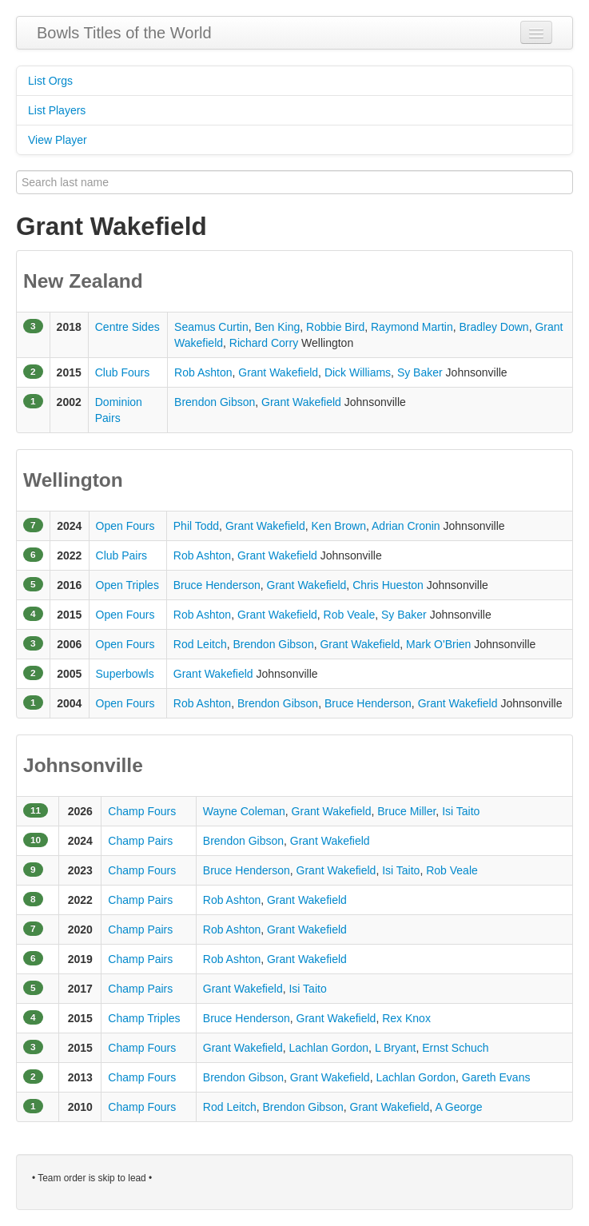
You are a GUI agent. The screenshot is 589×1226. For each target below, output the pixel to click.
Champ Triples (144, 1018)
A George (458, 1107)
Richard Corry (263, 342)
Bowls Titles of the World (124, 33)
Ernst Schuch (455, 1047)
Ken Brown (339, 525)
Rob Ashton (203, 372)
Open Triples (127, 585)
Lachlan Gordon (328, 1047)
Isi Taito (461, 811)
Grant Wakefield (278, 372)
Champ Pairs (140, 840)
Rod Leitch (200, 644)
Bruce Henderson (217, 585)
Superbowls (125, 673)
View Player (57, 139)
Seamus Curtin (211, 326)
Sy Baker (420, 372)
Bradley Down (493, 326)
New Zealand (83, 281)
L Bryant (395, 1047)
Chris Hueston (388, 585)
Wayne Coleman (244, 811)
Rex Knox (406, 1018)
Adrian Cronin (406, 525)
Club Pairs (122, 555)
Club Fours (122, 372)
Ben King (277, 326)
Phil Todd (196, 525)
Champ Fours (142, 811)
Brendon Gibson (214, 402)
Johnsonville (83, 765)
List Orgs (50, 80)
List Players (57, 110)
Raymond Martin (412, 326)
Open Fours (125, 525)
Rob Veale (350, 614)
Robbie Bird (335, 326)
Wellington (73, 480)
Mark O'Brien (438, 644)
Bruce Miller (406, 811)
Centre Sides (127, 326)
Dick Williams (357, 372)
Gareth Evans (496, 1077)
